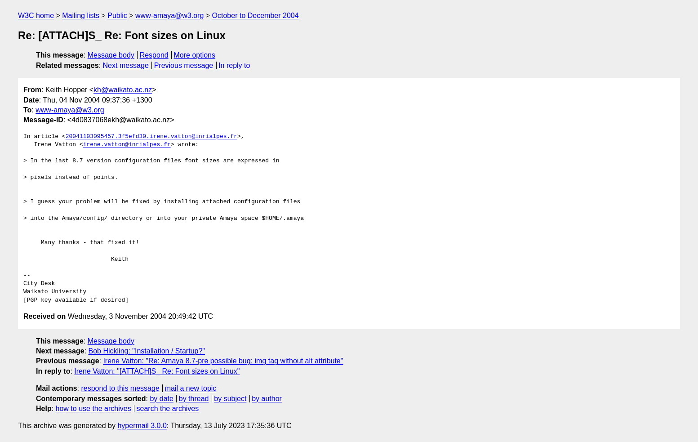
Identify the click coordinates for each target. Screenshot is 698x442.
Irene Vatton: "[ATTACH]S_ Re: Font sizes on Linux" (157, 371)
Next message (126, 65)
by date (161, 398)
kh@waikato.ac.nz (122, 90)
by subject (230, 398)
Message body (111, 55)
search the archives (168, 408)
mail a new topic (191, 388)
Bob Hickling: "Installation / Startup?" (147, 351)
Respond (154, 55)
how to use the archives (93, 408)
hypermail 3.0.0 (141, 425)
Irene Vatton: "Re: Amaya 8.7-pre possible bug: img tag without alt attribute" (223, 361)
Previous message (183, 65)
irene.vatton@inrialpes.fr (127, 145)
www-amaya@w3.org (169, 15)
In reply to (234, 65)
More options (195, 55)
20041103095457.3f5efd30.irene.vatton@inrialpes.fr (151, 137)
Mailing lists (80, 15)
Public (117, 15)
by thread (194, 398)
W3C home (36, 15)
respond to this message (120, 388)
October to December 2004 (255, 15)
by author (267, 398)
